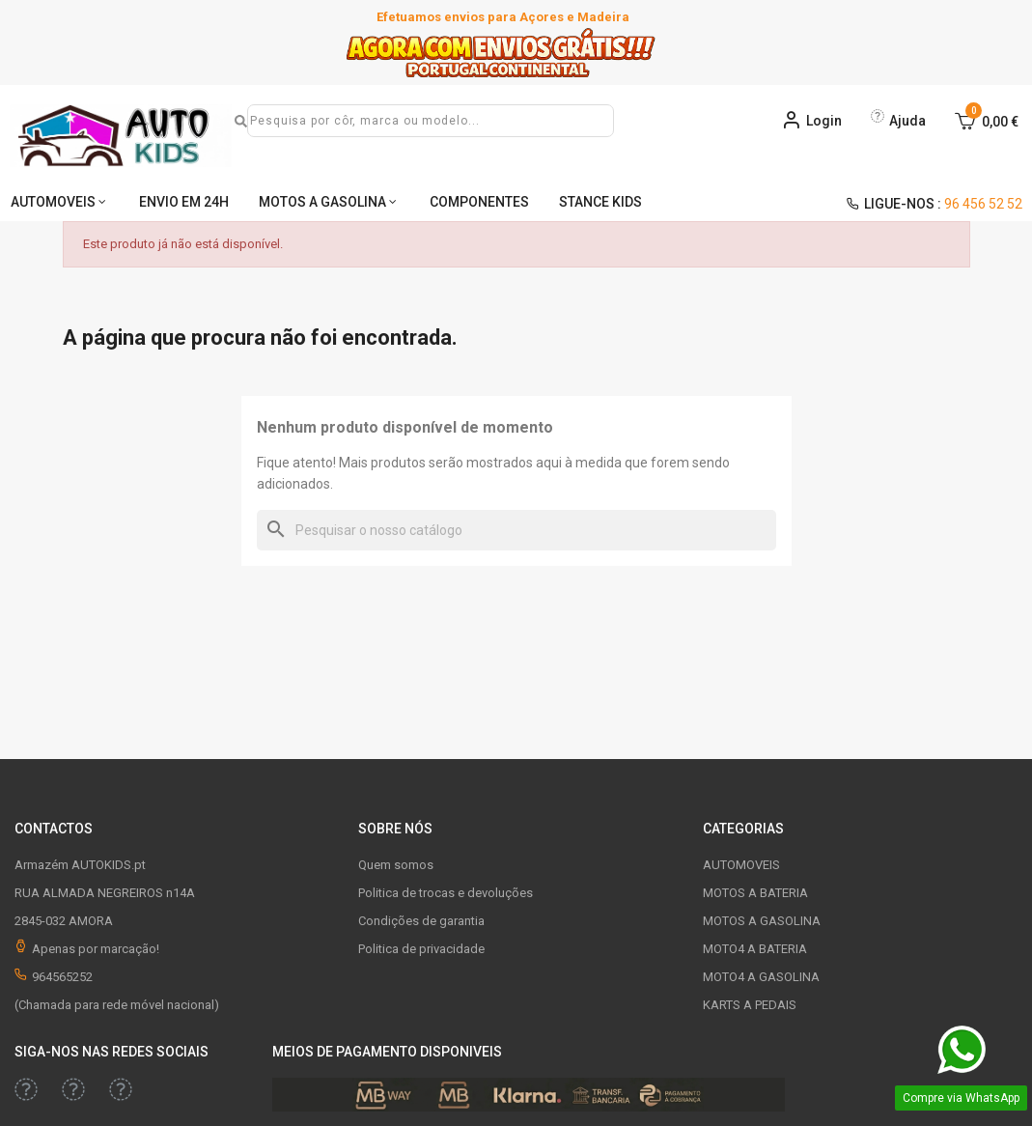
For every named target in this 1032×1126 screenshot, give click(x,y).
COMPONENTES (479, 202)
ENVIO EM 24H (184, 202)
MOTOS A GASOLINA (322, 202)
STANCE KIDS (600, 202)
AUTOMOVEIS (53, 202)
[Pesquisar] (516, 530)
